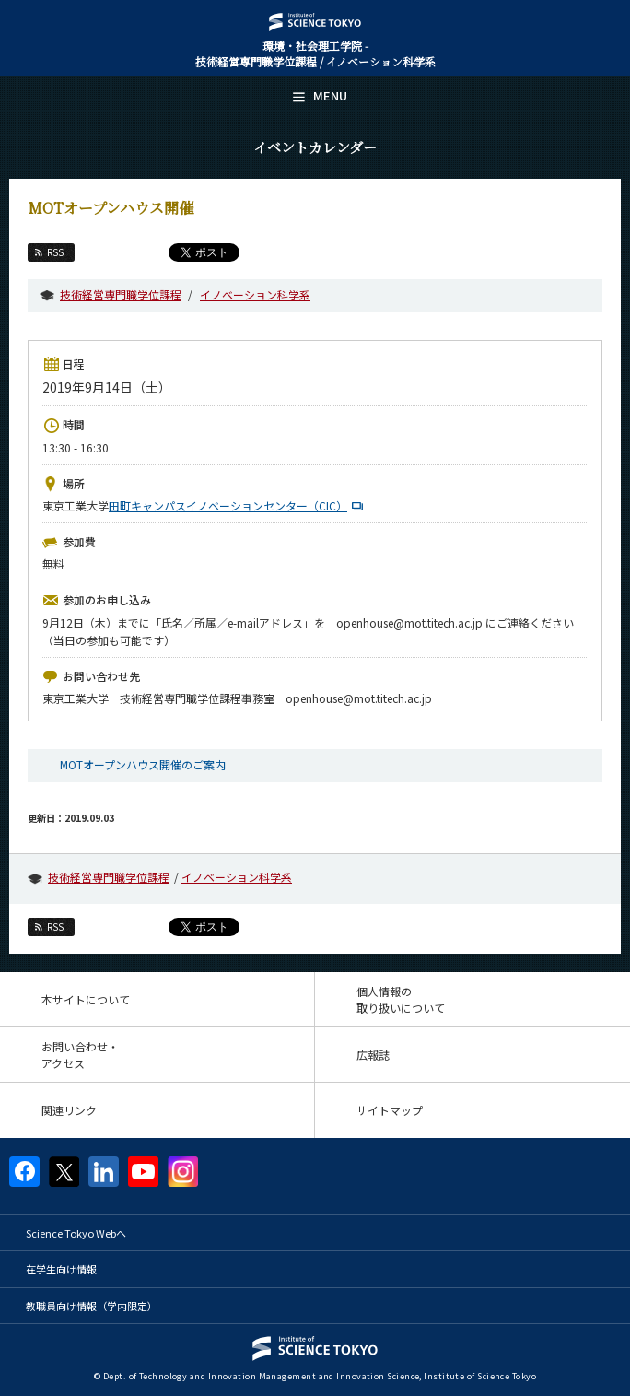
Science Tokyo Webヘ (76, 1233)
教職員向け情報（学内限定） (92, 1305)
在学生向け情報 (61, 1268)
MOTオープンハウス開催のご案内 (143, 764)
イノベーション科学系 (255, 294)
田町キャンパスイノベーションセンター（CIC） (238, 505)
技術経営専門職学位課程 (120, 294)
